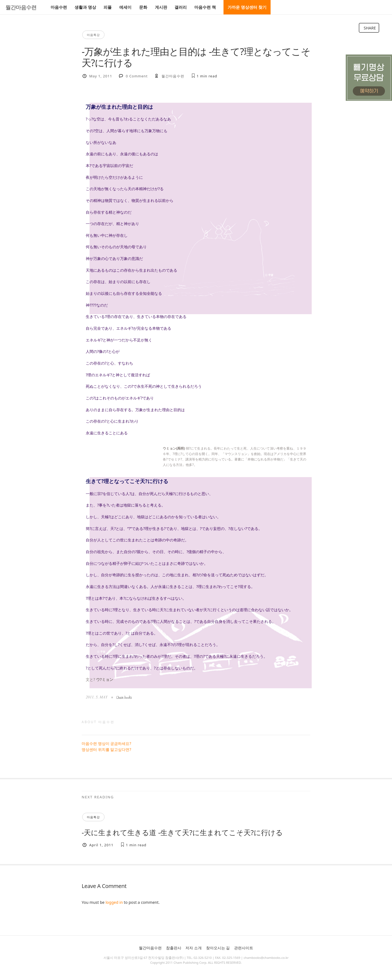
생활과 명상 (85, 7)
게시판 (161, 7)
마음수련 (59, 7)
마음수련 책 (205, 7)
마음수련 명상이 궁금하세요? (106, 743)
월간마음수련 (20, 7)
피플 (107, 7)
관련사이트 (243, 947)
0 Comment (137, 76)
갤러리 (180, 7)
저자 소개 (193, 947)
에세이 (125, 7)
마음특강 (93, 35)
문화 (143, 7)
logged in (114, 902)
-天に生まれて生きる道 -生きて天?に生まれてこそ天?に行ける (182, 832)
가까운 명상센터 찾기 (247, 7)
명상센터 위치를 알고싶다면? (106, 749)
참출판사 (173, 947)
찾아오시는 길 (218, 947)
